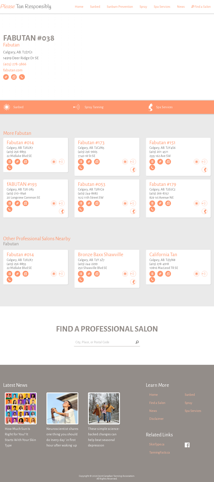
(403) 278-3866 (14, 64)
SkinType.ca (156, 444)
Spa (158, 107)
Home (79, 6)
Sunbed (95, 6)
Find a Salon (201, 6)
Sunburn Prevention (120, 6)
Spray (143, 6)
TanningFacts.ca (159, 452)
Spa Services (162, 6)
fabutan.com (13, 70)
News (181, 6)
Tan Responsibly (25, 6)
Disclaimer (156, 418)
